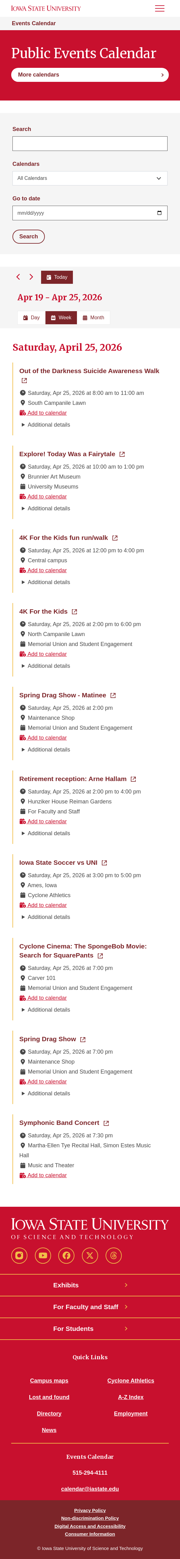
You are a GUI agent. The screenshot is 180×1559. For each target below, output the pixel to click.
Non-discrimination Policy (90, 1518)
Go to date (26, 198)
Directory (49, 1414)
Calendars (26, 164)
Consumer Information (90, 1534)
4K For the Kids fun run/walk (68, 537)
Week (61, 317)
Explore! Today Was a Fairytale (72, 453)
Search (21, 129)
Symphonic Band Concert (64, 1122)
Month (93, 317)
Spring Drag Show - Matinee (67, 695)
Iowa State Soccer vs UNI (63, 862)
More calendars (38, 75)
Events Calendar (34, 23)
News (49, 1430)
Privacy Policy (90, 1510)
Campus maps (49, 1381)
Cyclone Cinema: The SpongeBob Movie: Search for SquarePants (90, 951)
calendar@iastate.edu (90, 1489)
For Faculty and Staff (85, 1306)
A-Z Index (131, 1397)
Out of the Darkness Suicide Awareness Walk (90, 370)
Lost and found (49, 1397)
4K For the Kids (48, 611)
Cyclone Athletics (130, 1381)
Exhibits (66, 1285)
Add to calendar (43, 413)
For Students (73, 1328)
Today (57, 277)
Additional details (49, 425)
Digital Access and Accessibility (90, 1526)
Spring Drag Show (52, 1038)
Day (31, 317)
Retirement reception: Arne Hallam (77, 778)
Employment (131, 1414)
